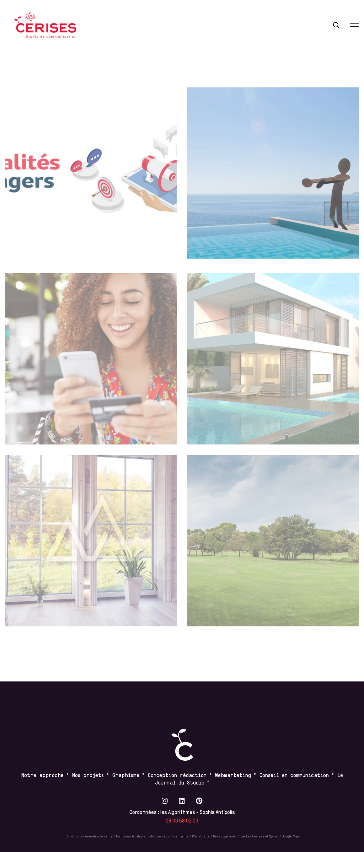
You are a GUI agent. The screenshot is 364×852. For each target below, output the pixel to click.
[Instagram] (164, 800)
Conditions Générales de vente (89, 836)
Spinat (274, 836)
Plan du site (201, 836)
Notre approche (42, 774)
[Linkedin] (181, 800)
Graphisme (125, 774)
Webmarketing (233, 774)
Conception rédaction (177, 774)
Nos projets (88, 774)
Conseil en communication (295, 774)
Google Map (290, 836)
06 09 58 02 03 (182, 820)
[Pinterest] (199, 800)
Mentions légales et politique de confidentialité (152, 836)
